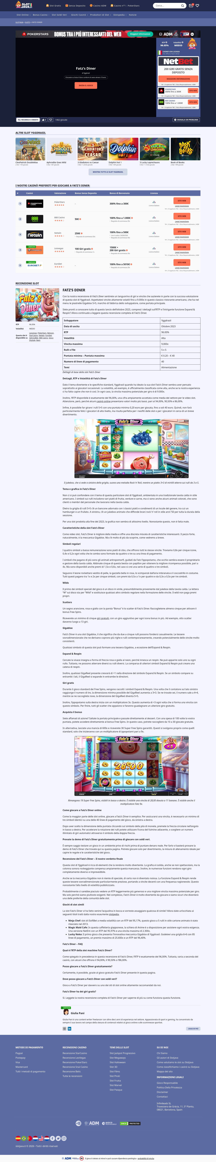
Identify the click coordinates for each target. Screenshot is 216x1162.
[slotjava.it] (24, 5)
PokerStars (42, 333)
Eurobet (49, 335)
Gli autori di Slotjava (167, 1057)
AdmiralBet (33, 338)
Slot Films (115, 1071)
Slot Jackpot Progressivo (122, 1053)
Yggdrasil (87, 73)
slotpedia (114, 914)
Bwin (38, 340)
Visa (18, 1062)
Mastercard (22, 1066)
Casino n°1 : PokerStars (127, 5)
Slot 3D (113, 1066)
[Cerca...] (169, 5)
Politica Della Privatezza (169, 1087)
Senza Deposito (77, 5)
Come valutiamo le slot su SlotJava (175, 1062)
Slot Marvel (116, 1085)
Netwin (42, 335)
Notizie (133, 14)
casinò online (103, 401)
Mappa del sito (165, 1071)
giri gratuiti (103, 618)
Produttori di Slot (99, 14)
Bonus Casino (40, 14)
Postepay (20, 1057)
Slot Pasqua (116, 1089)
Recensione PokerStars (75, 1062)
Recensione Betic (72, 1071)
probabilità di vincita (146, 1158)
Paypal (19, 1053)
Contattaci (162, 1096)
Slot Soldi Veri (59, 14)
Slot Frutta (115, 1080)
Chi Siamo (162, 1053)
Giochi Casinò (78, 14)
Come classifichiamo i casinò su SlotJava (178, 1066)
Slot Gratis (55, 5)
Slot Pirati (115, 1076)
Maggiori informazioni (178, 79)
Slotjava (19, 22)
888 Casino (43, 338)
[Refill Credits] (28, 120)
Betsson (50, 333)
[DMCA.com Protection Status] (130, 1123)
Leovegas (33, 333)
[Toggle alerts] (191, 5)
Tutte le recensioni (72, 1076)
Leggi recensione (182, 206)
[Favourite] (50, 120)
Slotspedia (119, 14)
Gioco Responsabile (167, 1082)
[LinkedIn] (69, 1029)
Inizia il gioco (86, 85)
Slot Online (23, 14)
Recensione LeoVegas (74, 1057)
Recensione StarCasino (75, 1053)
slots (27, 22)
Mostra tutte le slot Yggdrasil (108, 172)
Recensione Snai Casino (75, 1066)
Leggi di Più (193, 1029)
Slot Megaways (118, 1057)
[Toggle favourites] (197, 5)
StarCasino (33, 335)
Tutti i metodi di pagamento (30, 1071)
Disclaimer (162, 1092)
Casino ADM (99, 5)
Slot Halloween (118, 1062)
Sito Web (193, 91)
